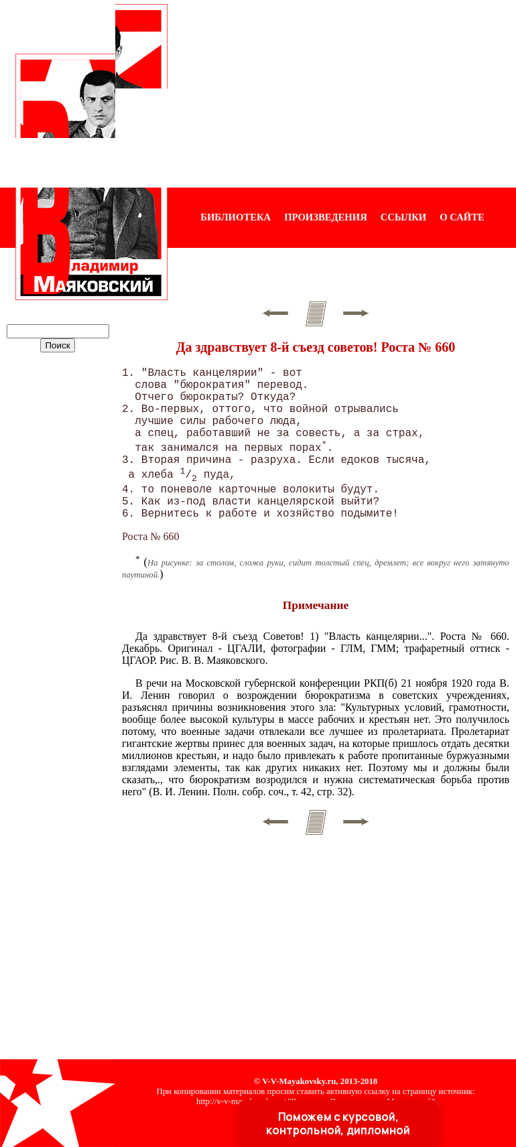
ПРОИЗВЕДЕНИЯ (325, 217)
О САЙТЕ (462, 217)
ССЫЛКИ (404, 217)
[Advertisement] (342, 94)
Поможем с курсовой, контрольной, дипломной (337, 1123)
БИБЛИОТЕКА (235, 217)
